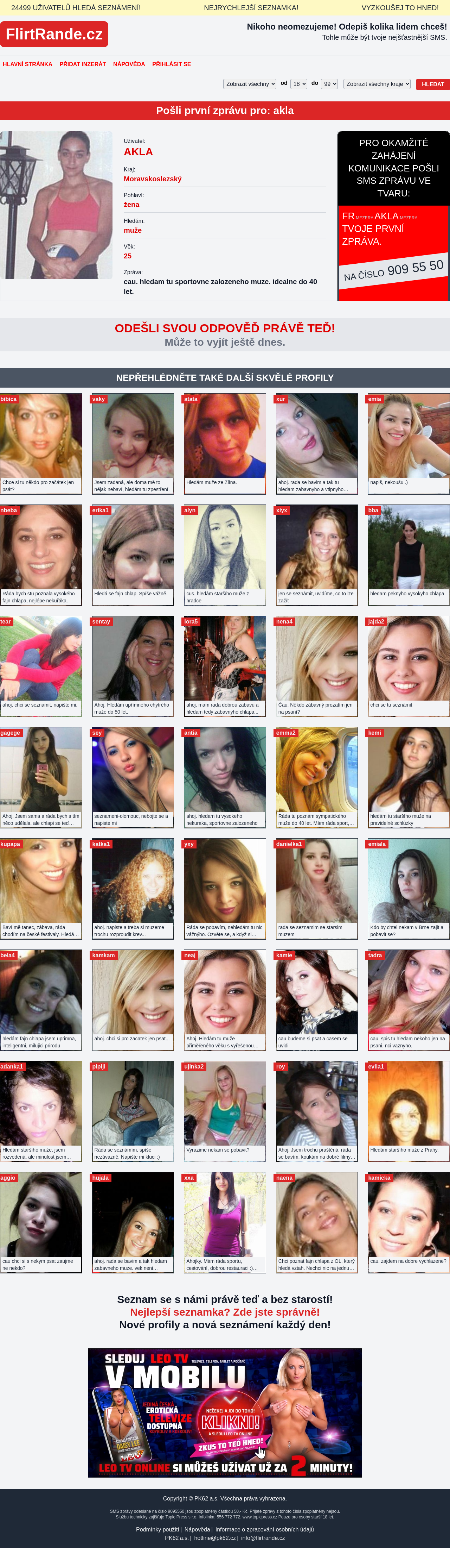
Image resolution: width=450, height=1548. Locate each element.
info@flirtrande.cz (263, 1538)
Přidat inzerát (82, 64)
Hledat (433, 84)
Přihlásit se (171, 64)
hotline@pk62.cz (215, 1538)
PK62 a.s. (177, 1538)
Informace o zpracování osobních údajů (265, 1530)
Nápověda (129, 64)
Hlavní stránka (27, 64)
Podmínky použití (157, 1530)
